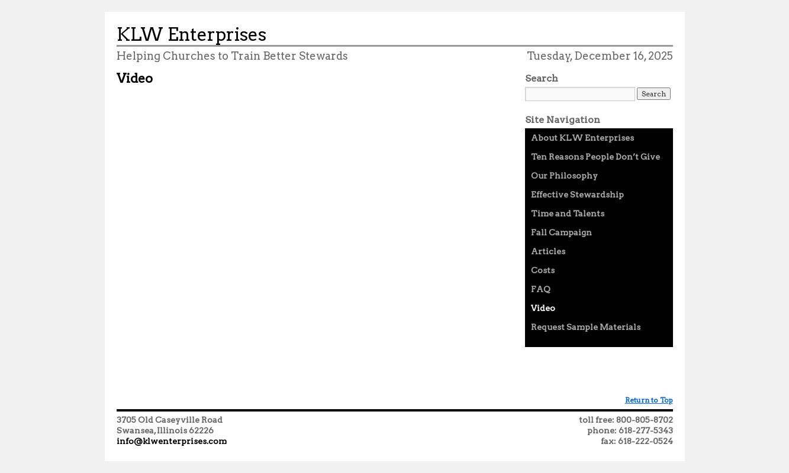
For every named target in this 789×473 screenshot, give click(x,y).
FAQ (540, 289)
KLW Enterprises (191, 34)
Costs (543, 270)
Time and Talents (567, 213)
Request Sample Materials (585, 327)
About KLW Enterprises (582, 137)
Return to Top (649, 400)
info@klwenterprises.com (172, 441)
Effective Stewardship (577, 194)
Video (543, 308)
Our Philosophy (564, 175)
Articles (548, 251)
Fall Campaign (561, 232)
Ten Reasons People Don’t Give (595, 156)
